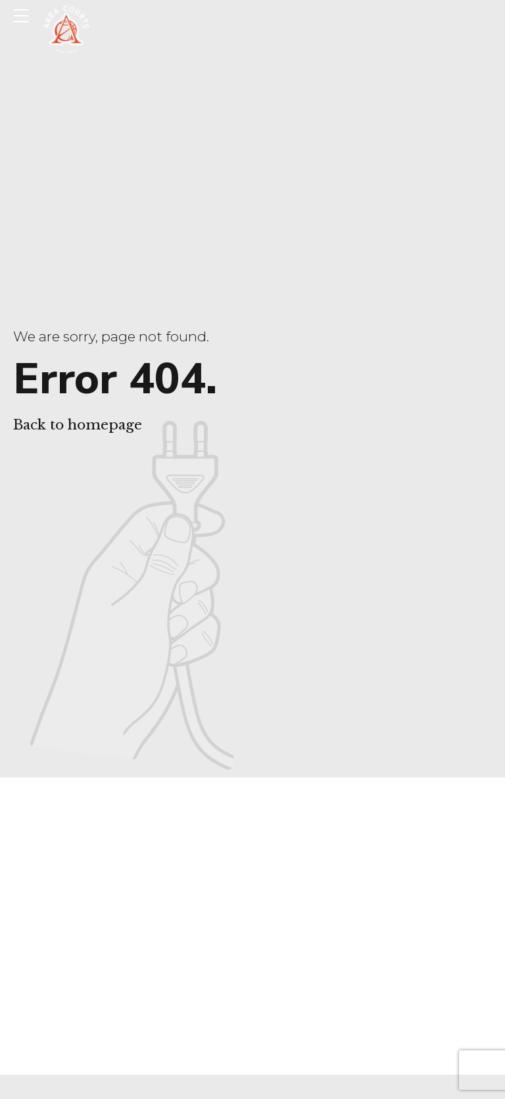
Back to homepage (77, 424)
